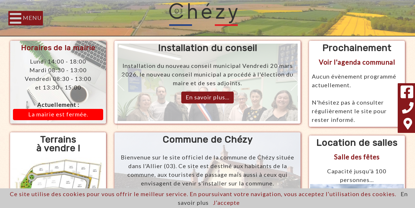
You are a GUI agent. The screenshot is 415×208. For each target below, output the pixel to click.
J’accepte (226, 202)
